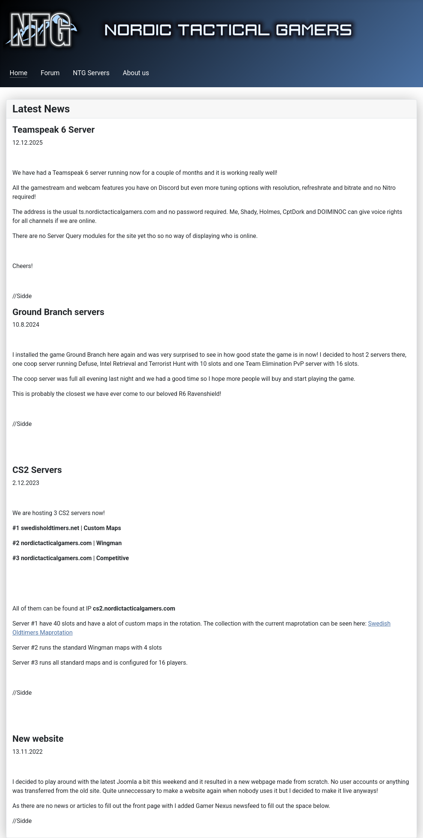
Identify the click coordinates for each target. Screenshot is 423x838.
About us (136, 73)
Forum (50, 73)
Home (18, 73)
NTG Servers (91, 73)
